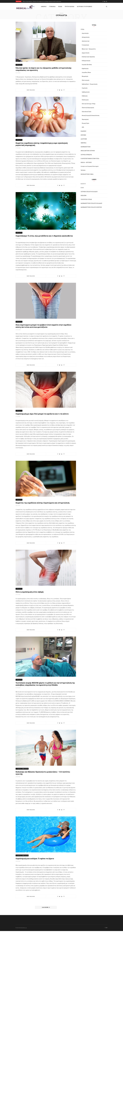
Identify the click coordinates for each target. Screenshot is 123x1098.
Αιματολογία (85, 33)
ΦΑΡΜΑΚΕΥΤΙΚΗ (85, 146)
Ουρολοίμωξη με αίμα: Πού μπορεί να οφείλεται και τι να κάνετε (42, 414)
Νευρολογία (85, 76)
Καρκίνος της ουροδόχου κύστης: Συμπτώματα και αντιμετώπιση (42, 503)
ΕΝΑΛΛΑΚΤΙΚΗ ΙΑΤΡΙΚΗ (88, 150)
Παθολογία (84, 96)
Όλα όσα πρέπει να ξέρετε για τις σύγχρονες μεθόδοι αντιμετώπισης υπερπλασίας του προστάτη (43, 69)
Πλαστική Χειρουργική (88, 107)
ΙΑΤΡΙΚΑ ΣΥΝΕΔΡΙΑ (86, 154)
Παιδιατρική (85, 100)
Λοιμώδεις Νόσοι (86, 72)
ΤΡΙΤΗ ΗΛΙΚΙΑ (69, 6)
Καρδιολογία (85, 68)
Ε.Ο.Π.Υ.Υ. (83, 183)
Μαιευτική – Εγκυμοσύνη (89, 49)
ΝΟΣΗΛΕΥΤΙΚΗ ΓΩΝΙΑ (87, 174)
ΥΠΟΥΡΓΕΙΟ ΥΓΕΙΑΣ (86, 199)
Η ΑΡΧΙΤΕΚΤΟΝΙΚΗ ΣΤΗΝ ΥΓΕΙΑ (90, 158)
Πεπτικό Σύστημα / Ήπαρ (88, 103)
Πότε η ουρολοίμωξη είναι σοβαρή (29, 592)
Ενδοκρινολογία (86, 60)
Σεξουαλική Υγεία (86, 111)
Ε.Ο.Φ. (82, 187)
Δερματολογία (85, 53)
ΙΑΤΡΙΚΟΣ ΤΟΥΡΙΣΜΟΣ (84, 6)
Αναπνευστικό (85, 41)
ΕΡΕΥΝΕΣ (83, 135)
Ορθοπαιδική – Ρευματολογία (89, 84)
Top (105, 927)
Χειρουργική (85, 119)
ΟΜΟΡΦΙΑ (83, 143)
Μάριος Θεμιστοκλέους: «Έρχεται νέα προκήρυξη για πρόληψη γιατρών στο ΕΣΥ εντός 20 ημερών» (43, 1)
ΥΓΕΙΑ (82, 29)
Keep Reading (31, 90)
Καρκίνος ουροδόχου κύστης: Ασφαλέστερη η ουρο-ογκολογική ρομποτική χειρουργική (42, 144)
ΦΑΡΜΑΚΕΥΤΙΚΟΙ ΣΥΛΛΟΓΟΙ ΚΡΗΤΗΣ (91, 207)
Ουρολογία (19, 64)
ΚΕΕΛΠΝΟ (83, 195)
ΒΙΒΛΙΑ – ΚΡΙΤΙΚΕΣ (86, 162)
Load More (46, 907)
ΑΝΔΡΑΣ (43, 6)
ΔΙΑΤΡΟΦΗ (84, 139)
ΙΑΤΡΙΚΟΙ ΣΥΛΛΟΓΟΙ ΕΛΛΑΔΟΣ (89, 191)
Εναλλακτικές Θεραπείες (88, 56)
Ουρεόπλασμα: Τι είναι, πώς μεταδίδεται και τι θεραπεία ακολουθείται (44, 236)
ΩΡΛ (83, 127)
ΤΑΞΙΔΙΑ (83, 170)
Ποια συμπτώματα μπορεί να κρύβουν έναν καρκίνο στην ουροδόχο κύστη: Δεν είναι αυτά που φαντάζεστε (43, 326)
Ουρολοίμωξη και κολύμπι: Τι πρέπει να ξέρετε (35, 858)
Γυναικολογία (85, 45)
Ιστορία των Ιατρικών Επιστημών (90, 166)
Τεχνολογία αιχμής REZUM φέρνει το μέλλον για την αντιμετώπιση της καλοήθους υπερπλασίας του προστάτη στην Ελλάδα (45, 684)
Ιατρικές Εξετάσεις (87, 64)
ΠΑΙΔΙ (60, 6)
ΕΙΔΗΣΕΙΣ (83, 131)
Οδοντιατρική (85, 80)
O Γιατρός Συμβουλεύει (22, 768)
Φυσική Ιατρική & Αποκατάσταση (90, 115)
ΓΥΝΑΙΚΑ (52, 6)
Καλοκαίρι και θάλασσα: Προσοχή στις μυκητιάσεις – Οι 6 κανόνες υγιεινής (43, 773)
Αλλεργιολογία (85, 37)
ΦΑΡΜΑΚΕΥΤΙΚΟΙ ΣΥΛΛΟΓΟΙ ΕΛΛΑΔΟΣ (91, 203)
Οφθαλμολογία (86, 92)
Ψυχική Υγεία (85, 123)
